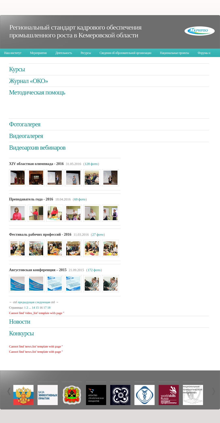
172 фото (94, 270)
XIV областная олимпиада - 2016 (36, 164)
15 (37, 307)
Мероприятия (38, 53)
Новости (19, 321)
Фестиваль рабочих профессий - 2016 (40, 234)
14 (33, 307)
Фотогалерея (24, 124)
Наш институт (12, 53)
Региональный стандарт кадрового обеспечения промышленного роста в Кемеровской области (75, 31)
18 (48, 307)
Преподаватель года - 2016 (31, 199)
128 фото (91, 164)
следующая (42, 302)
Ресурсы (86, 53)
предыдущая (26, 302)
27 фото (98, 234)
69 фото (79, 199)
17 (44, 307)
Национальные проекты (174, 53)
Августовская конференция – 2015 (38, 270)
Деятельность (63, 53)
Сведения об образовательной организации (125, 53)
